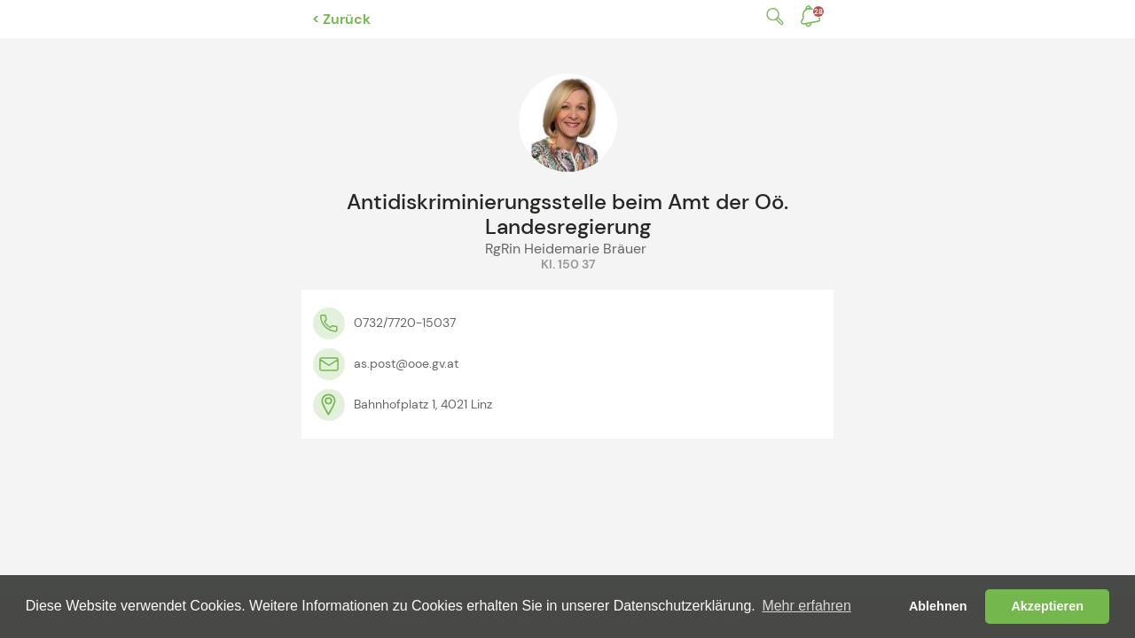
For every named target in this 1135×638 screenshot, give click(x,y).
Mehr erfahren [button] (806, 605)
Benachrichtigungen (818, 11)
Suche (771, 16)
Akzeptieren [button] (1047, 606)
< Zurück (341, 19)
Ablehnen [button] (938, 606)
